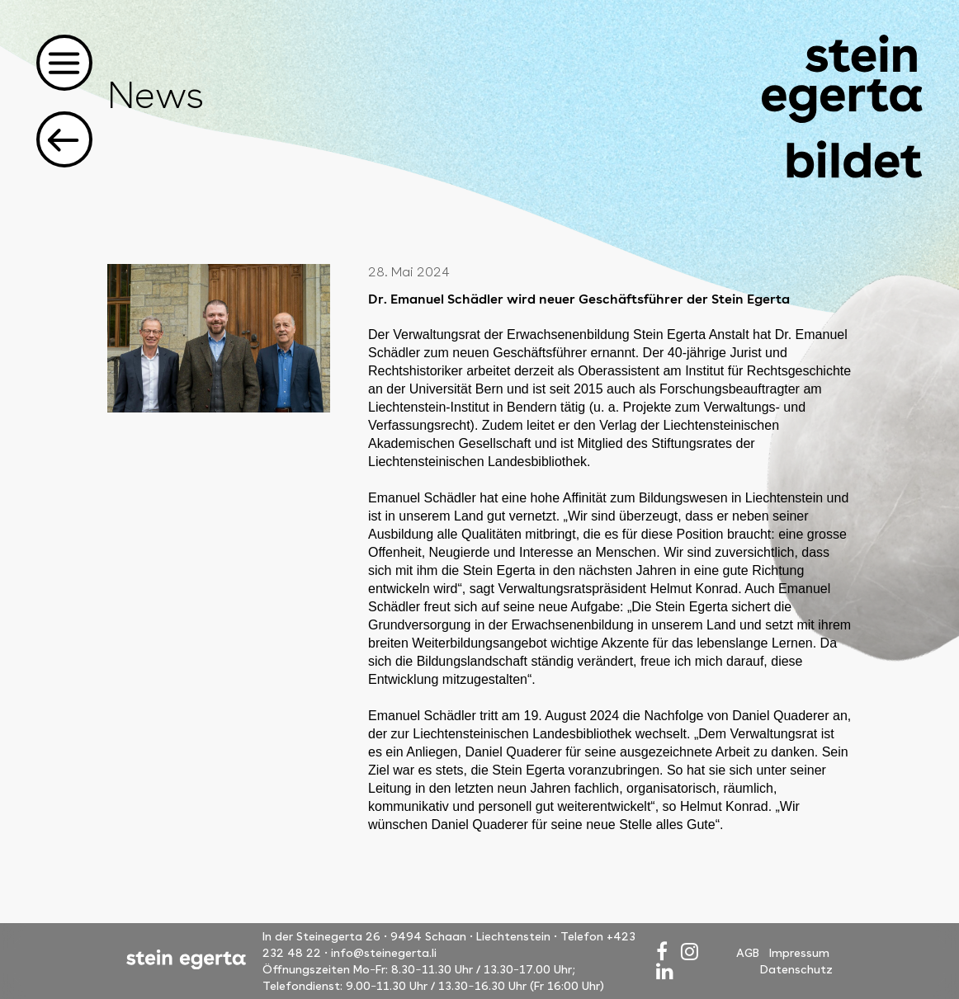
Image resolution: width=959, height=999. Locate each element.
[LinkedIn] (664, 971)
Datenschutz (796, 969)
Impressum (799, 952)
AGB (747, 952)
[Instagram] (689, 952)
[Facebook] (662, 952)
